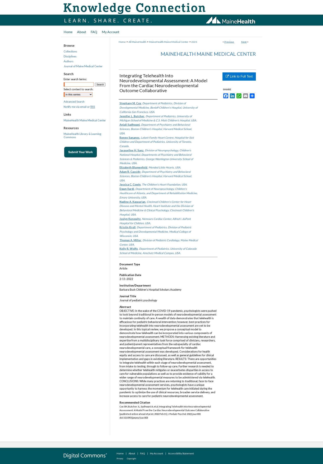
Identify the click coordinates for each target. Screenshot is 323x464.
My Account (156, 453)
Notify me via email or (79, 106)
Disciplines (70, 56)
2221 (194, 41)
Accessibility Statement (181, 453)
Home (122, 41)
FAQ (142, 453)
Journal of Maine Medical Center (83, 66)
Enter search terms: (75, 79)
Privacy (120, 458)
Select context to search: (78, 89)
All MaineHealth (137, 41)
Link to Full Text (239, 76)
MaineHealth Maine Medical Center (168, 41)
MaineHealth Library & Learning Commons (82, 135)
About (132, 453)
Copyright (131, 458)
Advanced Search (74, 101)
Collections (70, 51)
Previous (229, 41)
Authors (68, 61)
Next (244, 41)
